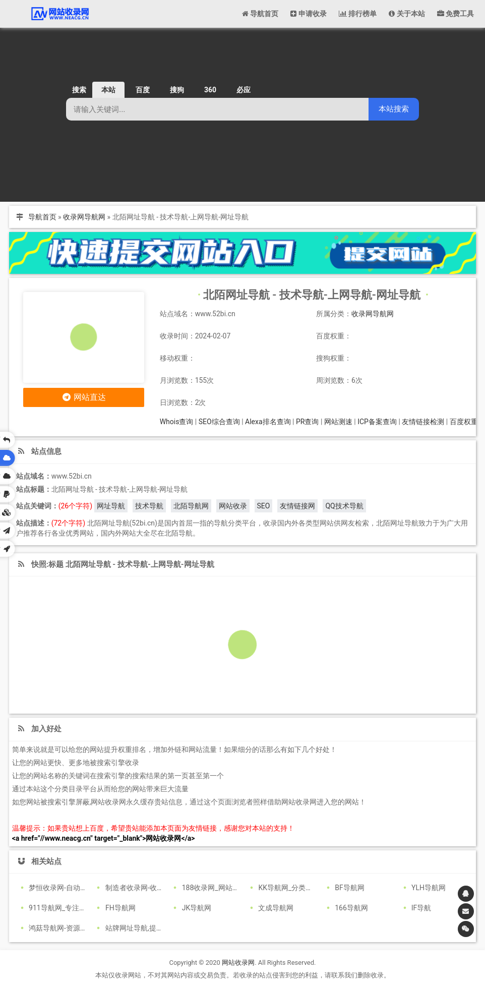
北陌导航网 (191, 506)
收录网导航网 (84, 217)
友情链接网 (297, 506)
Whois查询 (177, 422)
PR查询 (307, 422)
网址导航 (111, 506)
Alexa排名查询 (268, 422)
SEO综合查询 (219, 422)
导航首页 (42, 217)
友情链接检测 (423, 422)
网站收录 (233, 506)
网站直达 (83, 397)
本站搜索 (394, 108)
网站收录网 (238, 962)
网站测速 (338, 422)
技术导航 (149, 506)
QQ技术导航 (344, 506)
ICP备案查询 (377, 422)
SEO (263, 506)
